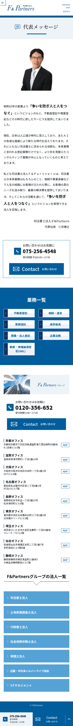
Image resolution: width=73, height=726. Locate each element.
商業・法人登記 (20, 336)
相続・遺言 (55, 313)
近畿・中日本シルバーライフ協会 (29, 671)
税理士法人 (17, 656)
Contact (39, 268)
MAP (65, 445)
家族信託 (20, 324)
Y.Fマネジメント (21, 685)
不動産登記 (20, 313)
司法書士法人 (19, 598)
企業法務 (55, 336)
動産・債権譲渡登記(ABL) (21, 349)
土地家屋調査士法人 (23, 612)
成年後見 (55, 324)
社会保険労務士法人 (23, 641)
